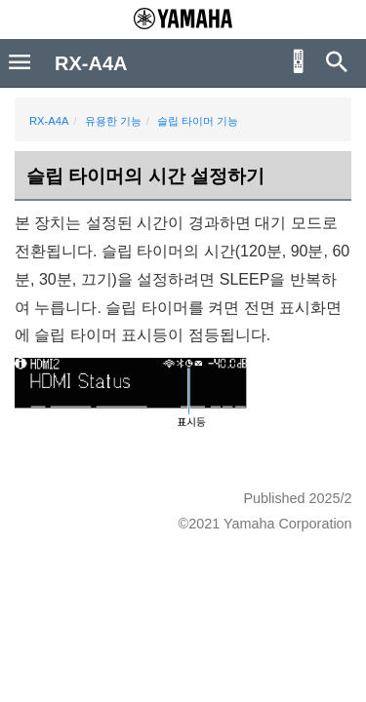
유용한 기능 (113, 121)
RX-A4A (48, 121)
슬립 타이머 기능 (197, 121)
